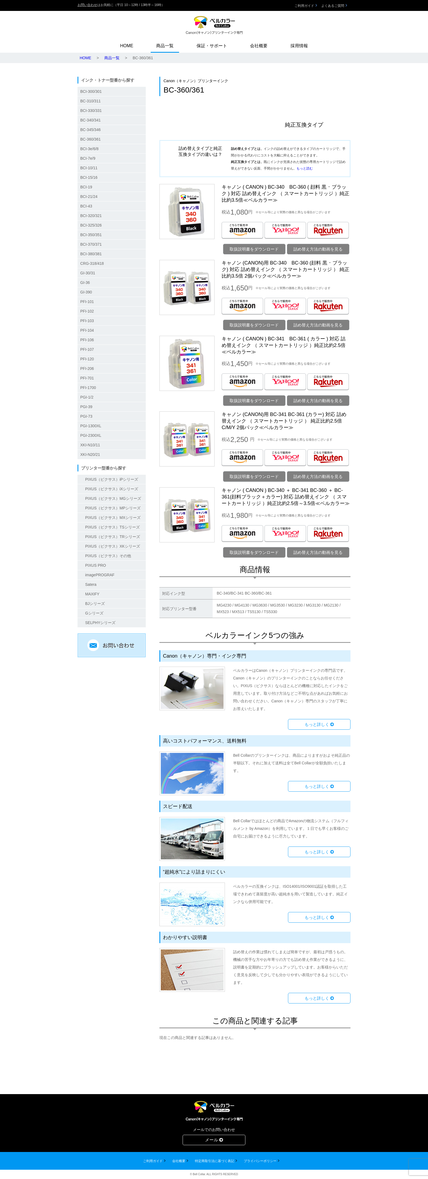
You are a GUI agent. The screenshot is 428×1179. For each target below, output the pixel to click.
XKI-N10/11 (90, 445)
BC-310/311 (90, 101)
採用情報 (299, 45)
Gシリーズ (94, 613)
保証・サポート (212, 45)
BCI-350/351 (91, 235)
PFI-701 (87, 378)
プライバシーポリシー (260, 1161)
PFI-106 (87, 340)
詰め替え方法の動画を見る (318, 249)
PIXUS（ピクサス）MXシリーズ (113, 517)
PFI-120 (87, 359)
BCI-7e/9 (87, 158)
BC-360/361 (90, 139)
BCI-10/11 (88, 168)
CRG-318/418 (92, 263)
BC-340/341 (90, 120)
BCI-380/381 (91, 254)
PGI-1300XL (90, 426)
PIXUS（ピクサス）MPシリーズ (113, 508)
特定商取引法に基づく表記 (214, 1161)
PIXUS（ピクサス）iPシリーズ (111, 479)
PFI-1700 (88, 387)
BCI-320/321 (91, 215)
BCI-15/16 (88, 177)
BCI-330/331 (91, 110)
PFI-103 (87, 321)
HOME (126, 45)
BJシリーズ (95, 603)
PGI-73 (86, 416)
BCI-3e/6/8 (89, 149)
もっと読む (304, 168)
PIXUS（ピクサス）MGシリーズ (113, 498)
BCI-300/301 (91, 91)
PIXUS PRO (95, 565)
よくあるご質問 (332, 6)
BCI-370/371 (91, 244)
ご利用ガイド (304, 6)
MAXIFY (92, 594)
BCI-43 (86, 206)
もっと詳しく (319, 724)
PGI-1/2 (86, 397)
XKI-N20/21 (90, 454)
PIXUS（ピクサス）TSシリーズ (112, 527)
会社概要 (259, 45)
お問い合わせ (87, 5)
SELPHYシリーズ (100, 622)
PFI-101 (87, 301)
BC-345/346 (90, 129)
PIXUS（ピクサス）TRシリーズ (112, 536)
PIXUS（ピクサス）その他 (108, 556)
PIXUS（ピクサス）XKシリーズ (112, 546)
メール (214, 1140)
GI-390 (86, 292)
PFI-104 (87, 330)
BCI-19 (86, 187)
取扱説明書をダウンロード (254, 249)
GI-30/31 (87, 273)
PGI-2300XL (90, 435)
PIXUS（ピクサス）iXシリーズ (111, 489)
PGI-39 (86, 407)
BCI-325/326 (91, 225)
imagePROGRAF (99, 575)
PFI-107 (87, 349)
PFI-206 (87, 368)
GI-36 (85, 282)
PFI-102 (87, 311)
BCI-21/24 (88, 196)
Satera (90, 584)
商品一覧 (165, 45)
